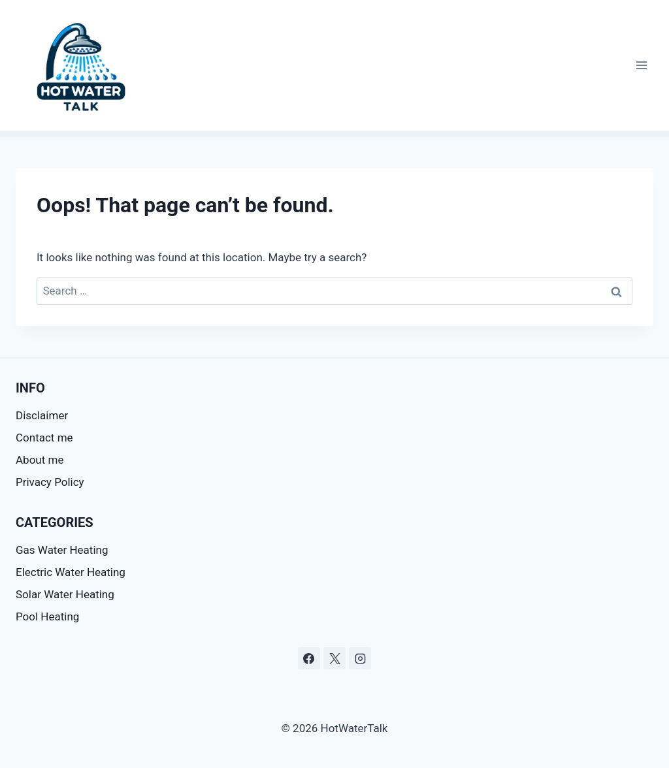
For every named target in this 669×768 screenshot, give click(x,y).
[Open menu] (641, 65)
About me (39, 459)
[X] (334, 658)
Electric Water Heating (70, 572)
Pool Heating (47, 616)
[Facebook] (309, 658)
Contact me (44, 437)
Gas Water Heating (62, 549)
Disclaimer (43, 415)
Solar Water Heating (65, 594)
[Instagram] (360, 658)
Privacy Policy (50, 481)
